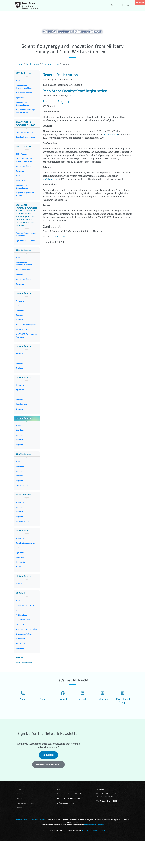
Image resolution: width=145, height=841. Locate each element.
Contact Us (20, 562)
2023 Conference (23, 250)
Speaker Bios (21, 552)
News (59, 789)
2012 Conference (23, 593)
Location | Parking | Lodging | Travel (24, 103)
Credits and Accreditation (26, 629)
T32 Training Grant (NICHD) (107, 801)
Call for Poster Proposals (26, 324)
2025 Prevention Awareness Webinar (25, 123)
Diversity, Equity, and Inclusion (68, 798)
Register (19, 320)
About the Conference (25, 605)
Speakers (20, 310)
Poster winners (22, 329)
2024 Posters (21, 154)
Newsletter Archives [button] (48, 764)
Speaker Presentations (25, 137)
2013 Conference (23, 576)
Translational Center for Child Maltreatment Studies (107, 795)
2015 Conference (23, 494)
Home (20, 64)
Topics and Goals (23, 619)
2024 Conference (23, 146)
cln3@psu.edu (110, 134)
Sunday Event (22, 624)
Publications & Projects (25, 803)
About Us (20, 794)
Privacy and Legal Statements (93, 830)
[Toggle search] (112, 5)
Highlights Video (23, 521)
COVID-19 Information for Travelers (26, 335)
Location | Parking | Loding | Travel (24, 186)
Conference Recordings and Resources (25, 110)
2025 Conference (23, 73)
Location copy (22, 404)
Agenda (19, 305)
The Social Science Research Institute (30, 820)
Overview (20, 80)
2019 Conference (23, 346)
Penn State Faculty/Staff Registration (75, 90)
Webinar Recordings (24, 132)
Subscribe (48, 755)
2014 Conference (23, 530)
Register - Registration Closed (25, 193)
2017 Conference (50, 64)
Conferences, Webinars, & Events (69, 794)
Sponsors (20, 97)
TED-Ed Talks (22, 615)
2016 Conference (23, 454)
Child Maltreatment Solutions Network (72, 31)
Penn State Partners (24, 634)
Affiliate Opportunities (65, 803)
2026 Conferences (24, 662)
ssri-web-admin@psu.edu (94, 825)
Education (100, 789)
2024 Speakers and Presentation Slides (24, 160)
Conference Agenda (24, 93)
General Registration (60, 74)
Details (19, 583)
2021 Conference (23, 293)
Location (19, 274)
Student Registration (61, 101)
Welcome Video (22, 485)
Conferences (32, 64)
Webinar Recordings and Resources (26, 234)
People (19, 798)
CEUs (18, 567)
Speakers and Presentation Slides (24, 86)
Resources (20, 638)
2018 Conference (23, 377)
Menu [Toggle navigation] (123, 5)
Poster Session (22, 180)
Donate (140, 2)
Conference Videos (23, 269)
